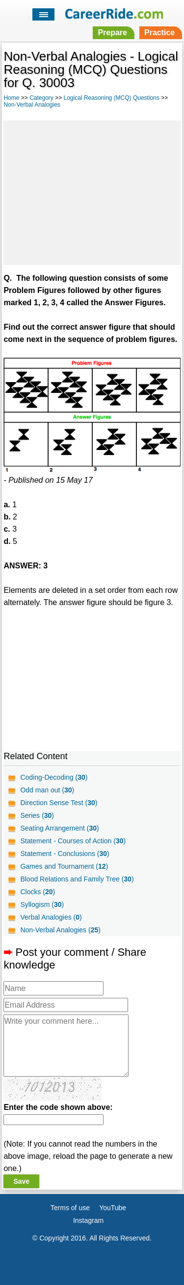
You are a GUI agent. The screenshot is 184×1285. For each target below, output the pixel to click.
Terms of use (70, 1208)
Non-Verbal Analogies (31, 104)
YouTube (112, 1208)
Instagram (88, 1220)
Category (41, 97)
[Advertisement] (91, 191)
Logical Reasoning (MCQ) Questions (111, 97)
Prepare (112, 32)
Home (11, 97)
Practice (159, 32)
